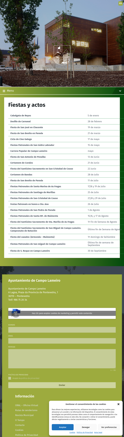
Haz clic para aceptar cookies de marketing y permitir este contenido (62, 313)
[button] (118, 404)
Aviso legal (98, 432)
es (120, 3)
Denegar (86, 427)
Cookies (72, 432)
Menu (62, 91)
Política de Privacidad (85, 432)
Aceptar (62, 427)
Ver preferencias (109, 427)
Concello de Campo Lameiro (36, 69)
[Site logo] (62, 64)
